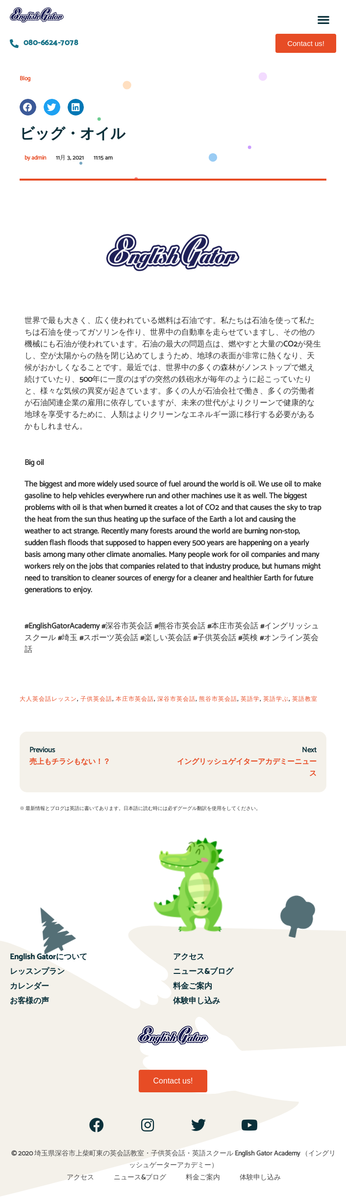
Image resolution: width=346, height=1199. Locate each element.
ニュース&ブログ (203, 971)
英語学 (250, 699)
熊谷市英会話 (218, 699)
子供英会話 (96, 699)
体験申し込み (196, 1001)
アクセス (188, 957)
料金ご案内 (192, 986)
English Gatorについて (48, 957)
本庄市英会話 (135, 699)
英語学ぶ (276, 699)
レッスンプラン (37, 971)
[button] (323, 19)
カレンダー (29, 986)
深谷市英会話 (176, 699)
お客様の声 (29, 1001)
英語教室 (305, 699)
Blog (25, 78)
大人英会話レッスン (48, 699)
